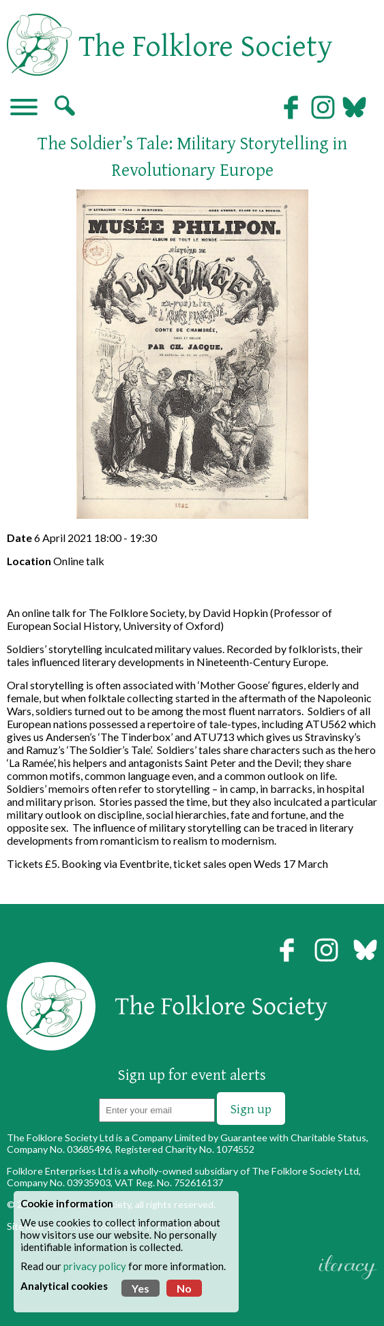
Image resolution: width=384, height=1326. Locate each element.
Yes (140, 1288)
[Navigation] (24, 108)
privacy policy (94, 1266)
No (184, 1288)
